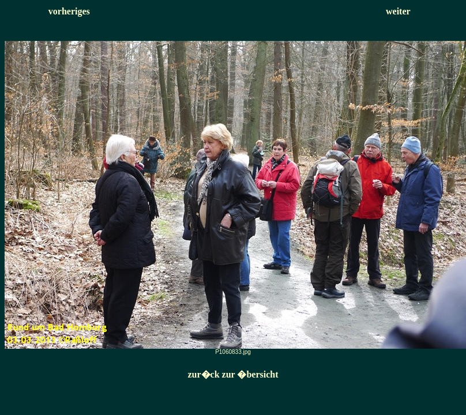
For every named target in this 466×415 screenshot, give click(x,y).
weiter (398, 11)
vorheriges (69, 11)
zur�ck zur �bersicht (232, 374)
